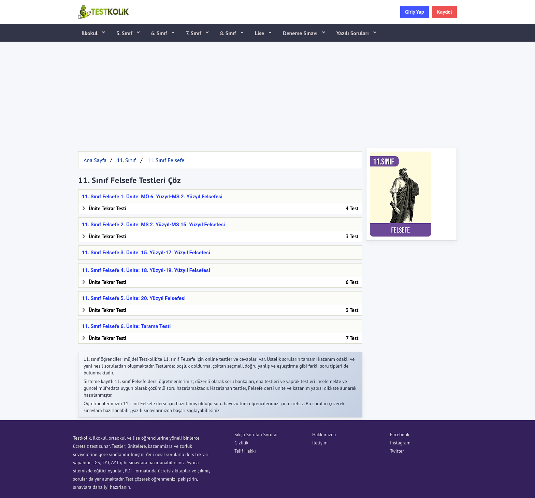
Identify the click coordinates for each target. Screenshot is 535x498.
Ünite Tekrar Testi (107, 208)
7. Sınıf (194, 33)
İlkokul (90, 33)
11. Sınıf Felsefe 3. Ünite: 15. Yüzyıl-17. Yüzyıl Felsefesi (146, 253)
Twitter (397, 451)
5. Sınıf (125, 33)
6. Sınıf (160, 33)
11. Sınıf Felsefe (165, 160)
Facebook (399, 434)
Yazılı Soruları (353, 33)
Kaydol (444, 12)
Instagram (400, 443)
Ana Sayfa (95, 160)
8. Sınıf (228, 33)
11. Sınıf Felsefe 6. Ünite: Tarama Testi (126, 326)
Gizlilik (241, 443)
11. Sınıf (126, 160)
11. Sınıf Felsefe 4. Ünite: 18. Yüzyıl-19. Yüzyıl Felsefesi (146, 270)
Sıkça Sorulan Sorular (256, 434)
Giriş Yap (414, 12)
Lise (260, 33)
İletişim (320, 443)
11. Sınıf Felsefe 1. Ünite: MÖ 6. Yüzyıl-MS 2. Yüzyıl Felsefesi (152, 197)
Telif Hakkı (245, 451)
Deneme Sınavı (301, 33)
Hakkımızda (324, 434)
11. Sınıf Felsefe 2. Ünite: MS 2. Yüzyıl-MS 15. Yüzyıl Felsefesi (153, 225)
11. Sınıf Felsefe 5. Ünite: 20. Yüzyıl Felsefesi (134, 298)
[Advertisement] (267, 93)
